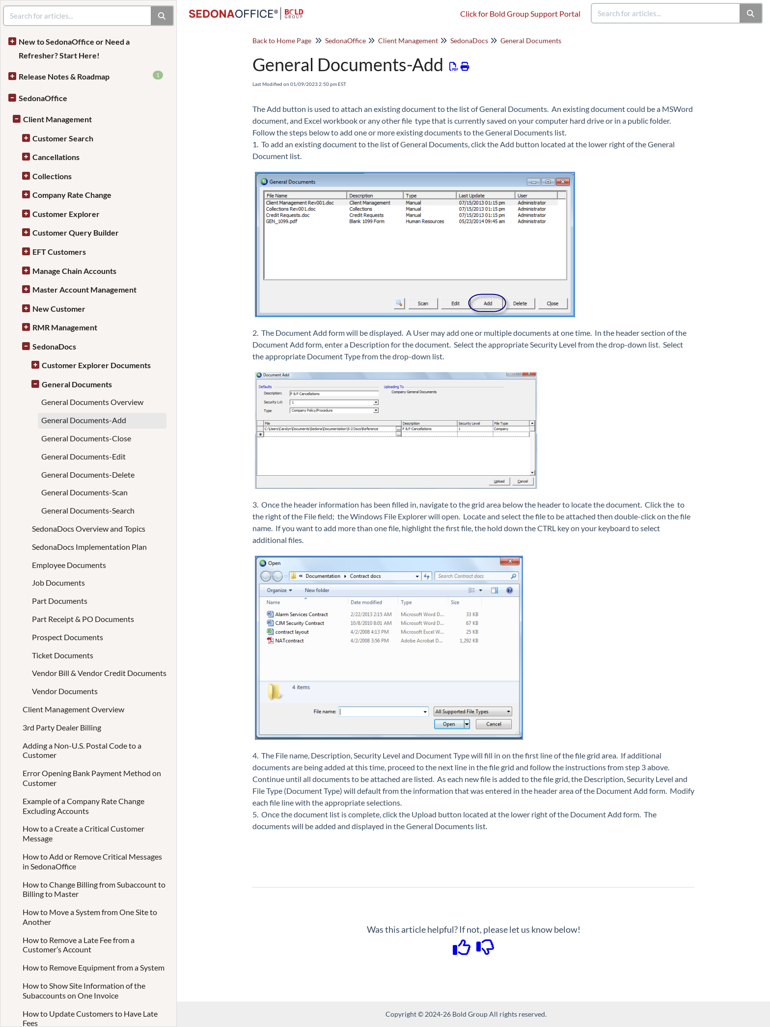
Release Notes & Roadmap (91, 76)
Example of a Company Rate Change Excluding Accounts (83, 805)
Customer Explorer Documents (96, 365)
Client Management (57, 119)
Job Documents (58, 582)
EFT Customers (59, 251)
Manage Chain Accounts (74, 270)
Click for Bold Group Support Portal (520, 13)
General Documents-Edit (83, 456)
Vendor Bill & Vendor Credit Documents (99, 672)
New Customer (58, 308)
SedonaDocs (54, 346)
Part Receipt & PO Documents (83, 618)
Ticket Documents (62, 655)
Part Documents (59, 600)
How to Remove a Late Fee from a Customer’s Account (79, 944)
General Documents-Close (86, 438)
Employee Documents (69, 564)
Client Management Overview (73, 709)
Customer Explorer (66, 213)
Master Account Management (84, 289)
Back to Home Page (281, 40)
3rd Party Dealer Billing (62, 727)
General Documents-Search (88, 510)
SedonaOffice (43, 98)
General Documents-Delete (88, 474)
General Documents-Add (83, 420)
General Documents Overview (92, 401)
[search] (666, 13)
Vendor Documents (65, 691)
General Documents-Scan (84, 492)
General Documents (77, 384)
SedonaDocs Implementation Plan (89, 546)
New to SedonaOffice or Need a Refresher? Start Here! (74, 48)
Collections (52, 176)
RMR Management (64, 327)
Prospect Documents (67, 637)
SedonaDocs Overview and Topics (88, 528)
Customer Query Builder (75, 232)
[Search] (751, 13)
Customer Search (62, 138)
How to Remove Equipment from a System (94, 967)
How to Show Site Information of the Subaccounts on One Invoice (84, 990)
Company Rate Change (71, 194)
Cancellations (56, 157)
